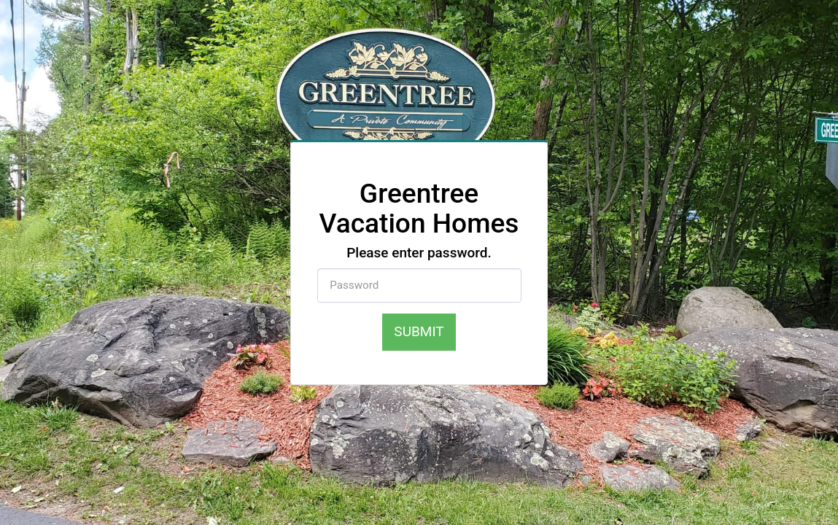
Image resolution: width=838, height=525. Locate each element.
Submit (418, 331)
